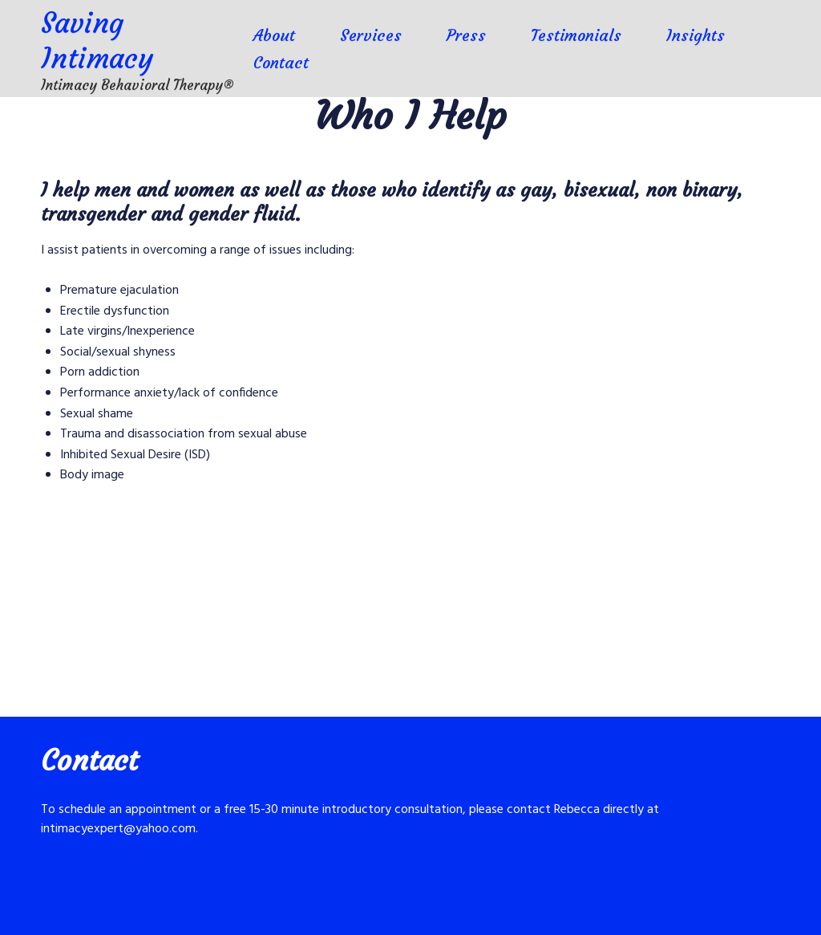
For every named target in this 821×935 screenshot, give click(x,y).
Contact (281, 62)
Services (371, 35)
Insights (695, 35)
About (274, 35)
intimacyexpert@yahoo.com (118, 829)
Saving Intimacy (97, 41)
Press (466, 35)
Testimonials (576, 35)
